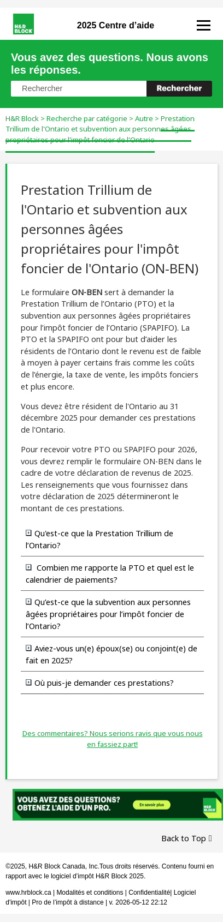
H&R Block (22, 118)
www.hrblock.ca (28, 892)
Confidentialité (149, 892)
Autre (144, 118)
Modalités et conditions (89, 892)
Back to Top (183, 838)
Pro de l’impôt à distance (67, 902)
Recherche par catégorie (86, 118)
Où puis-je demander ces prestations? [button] (100, 682)
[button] (179, 89)
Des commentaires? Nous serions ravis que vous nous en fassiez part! (112, 738)
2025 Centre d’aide (115, 25)
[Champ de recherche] (111, 89)
